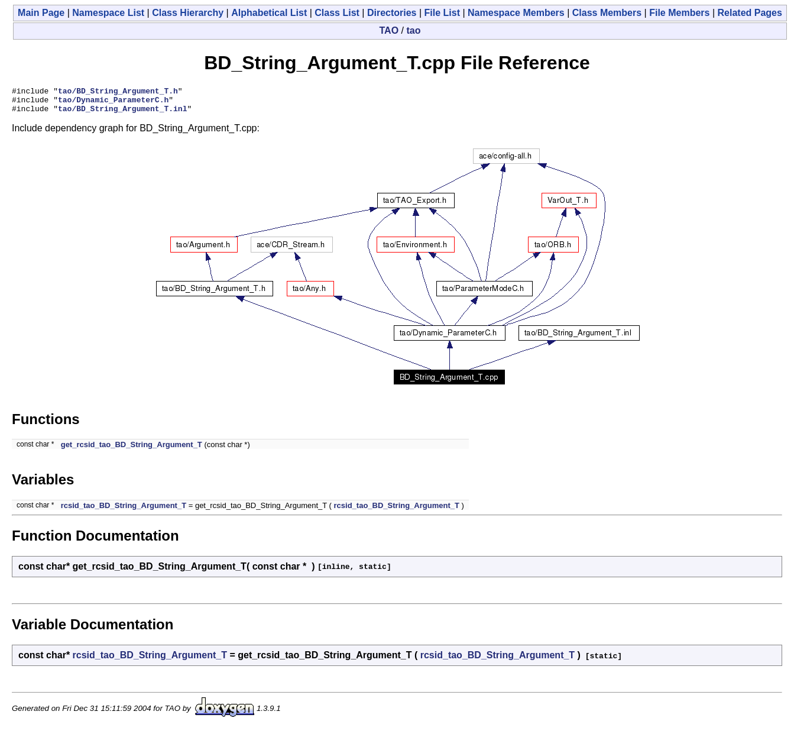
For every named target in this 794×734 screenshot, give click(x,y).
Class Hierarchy (187, 13)
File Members (679, 13)
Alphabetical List (269, 13)
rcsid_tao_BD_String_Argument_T (123, 510)
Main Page (41, 13)
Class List (337, 13)
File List (442, 13)
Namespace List (108, 13)
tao (413, 30)
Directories (392, 13)
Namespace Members (516, 13)
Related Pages (750, 13)
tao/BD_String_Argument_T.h (118, 92)
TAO (389, 30)
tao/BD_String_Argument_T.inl (122, 113)
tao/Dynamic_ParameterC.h (113, 103)
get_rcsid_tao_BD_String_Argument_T (131, 449)
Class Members (606, 13)
